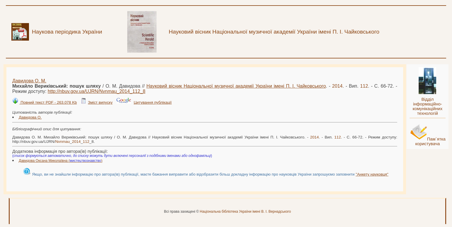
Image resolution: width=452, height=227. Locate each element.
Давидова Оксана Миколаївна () (60, 161)
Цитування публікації (153, 102)
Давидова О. (30, 117)
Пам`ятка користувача (430, 141)
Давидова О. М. (29, 80)
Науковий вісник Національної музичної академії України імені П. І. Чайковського (236, 86)
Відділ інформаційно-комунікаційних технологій (427, 106)
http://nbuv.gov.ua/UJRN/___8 (96, 91)
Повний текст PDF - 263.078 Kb (48, 102)
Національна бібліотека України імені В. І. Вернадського (245, 211)
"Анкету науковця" (372, 174)
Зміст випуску (100, 102)
